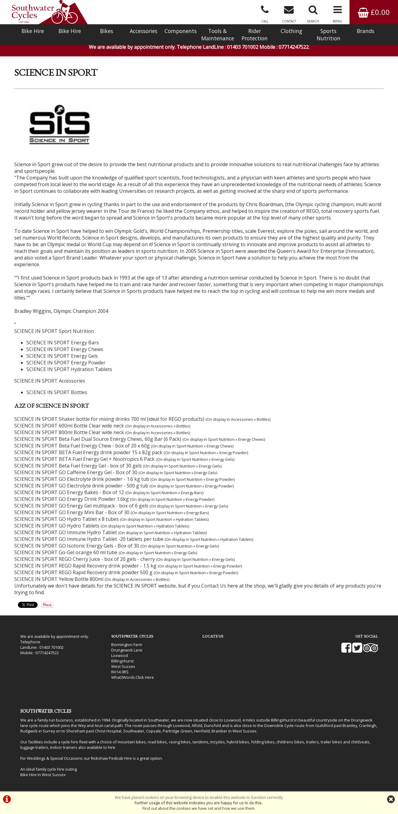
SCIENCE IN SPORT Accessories (49, 380)
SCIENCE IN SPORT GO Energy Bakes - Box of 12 (69, 492)
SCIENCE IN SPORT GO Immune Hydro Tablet (65, 532)
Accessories (143, 31)
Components (181, 31)
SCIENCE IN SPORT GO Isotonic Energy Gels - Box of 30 (76, 545)
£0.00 (374, 12)
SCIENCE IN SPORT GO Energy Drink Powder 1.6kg (71, 499)
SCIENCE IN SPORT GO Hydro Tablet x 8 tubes (66, 519)
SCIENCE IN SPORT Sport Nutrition (54, 331)
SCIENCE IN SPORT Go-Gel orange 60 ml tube (65, 552)
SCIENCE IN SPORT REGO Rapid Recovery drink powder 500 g (83, 572)
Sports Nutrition (328, 34)
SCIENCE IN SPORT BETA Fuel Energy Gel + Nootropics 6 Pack (84, 459)
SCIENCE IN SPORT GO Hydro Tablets (56, 525)
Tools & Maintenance (217, 34)
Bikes (106, 31)
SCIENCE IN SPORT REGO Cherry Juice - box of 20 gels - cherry (84, 559)
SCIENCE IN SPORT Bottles (56, 392)
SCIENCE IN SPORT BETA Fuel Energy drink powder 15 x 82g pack (88, 452)
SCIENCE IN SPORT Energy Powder (65, 362)
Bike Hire (33, 31)
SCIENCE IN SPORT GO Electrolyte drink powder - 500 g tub (81, 485)
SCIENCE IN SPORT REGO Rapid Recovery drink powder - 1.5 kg (85, 565)
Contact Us (213, 585)
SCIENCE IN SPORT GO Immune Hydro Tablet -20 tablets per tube (88, 539)
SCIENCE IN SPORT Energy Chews (64, 349)
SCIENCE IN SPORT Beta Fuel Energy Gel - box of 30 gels (78, 465)
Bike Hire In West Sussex (43, 774)
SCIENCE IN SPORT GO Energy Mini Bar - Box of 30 (71, 512)
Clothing (291, 31)
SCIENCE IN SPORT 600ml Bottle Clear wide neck (69, 425)
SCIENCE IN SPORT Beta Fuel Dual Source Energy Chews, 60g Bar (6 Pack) (97, 439)
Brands (365, 31)
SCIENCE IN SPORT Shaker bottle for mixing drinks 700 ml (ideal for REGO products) (109, 419)
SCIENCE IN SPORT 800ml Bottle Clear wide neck (69, 432)
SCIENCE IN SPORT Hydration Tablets (69, 369)
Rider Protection (255, 34)
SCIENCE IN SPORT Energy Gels (62, 356)
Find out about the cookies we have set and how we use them (198, 808)
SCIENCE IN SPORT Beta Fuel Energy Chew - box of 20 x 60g (82, 445)
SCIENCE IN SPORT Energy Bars (62, 342)
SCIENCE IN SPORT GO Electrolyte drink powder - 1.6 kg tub (81, 479)
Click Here (145, 677)
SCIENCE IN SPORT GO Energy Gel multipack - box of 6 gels (81, 505)
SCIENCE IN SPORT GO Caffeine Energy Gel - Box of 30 (75, 472)
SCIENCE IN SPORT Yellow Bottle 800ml (58, 579)
